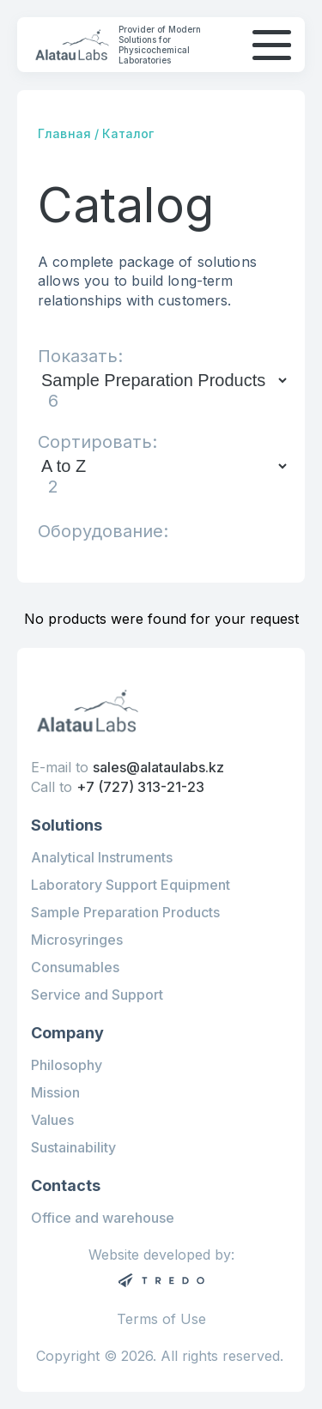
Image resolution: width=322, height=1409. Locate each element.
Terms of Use (161, 1319)
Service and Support (97, 994)
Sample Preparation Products (125, 912)
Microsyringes (77, 939)
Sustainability (73, 1147)
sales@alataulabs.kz (158, 767)
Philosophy (66, 1064)
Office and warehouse (102, 1217)
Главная (64, 133)
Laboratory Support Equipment (130, 884)
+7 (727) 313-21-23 (140, 786)
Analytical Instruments (102, 857)
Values (52, 1119)
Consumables (75, 967)
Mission (55, 1092)
